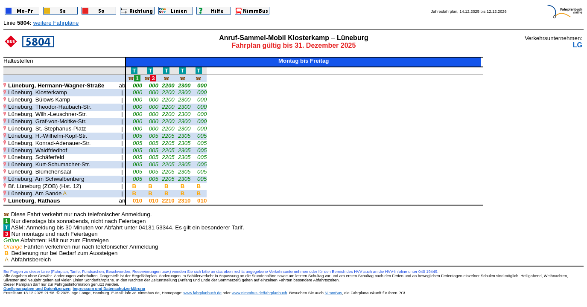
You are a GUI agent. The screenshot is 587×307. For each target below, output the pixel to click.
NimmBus (333, 293)
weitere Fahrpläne (56, 23)
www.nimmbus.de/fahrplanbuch (259, 293)
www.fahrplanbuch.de (203, 293)
